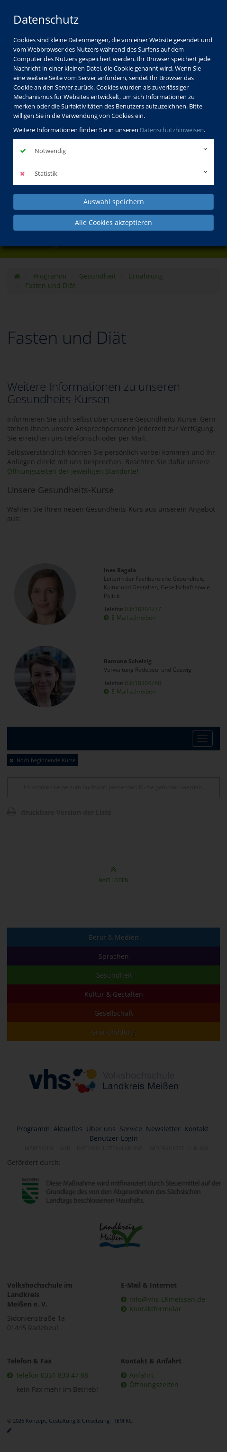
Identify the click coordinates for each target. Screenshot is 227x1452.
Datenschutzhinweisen (172, 130)
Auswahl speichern (113, 201)
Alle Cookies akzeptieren (113, 222)
